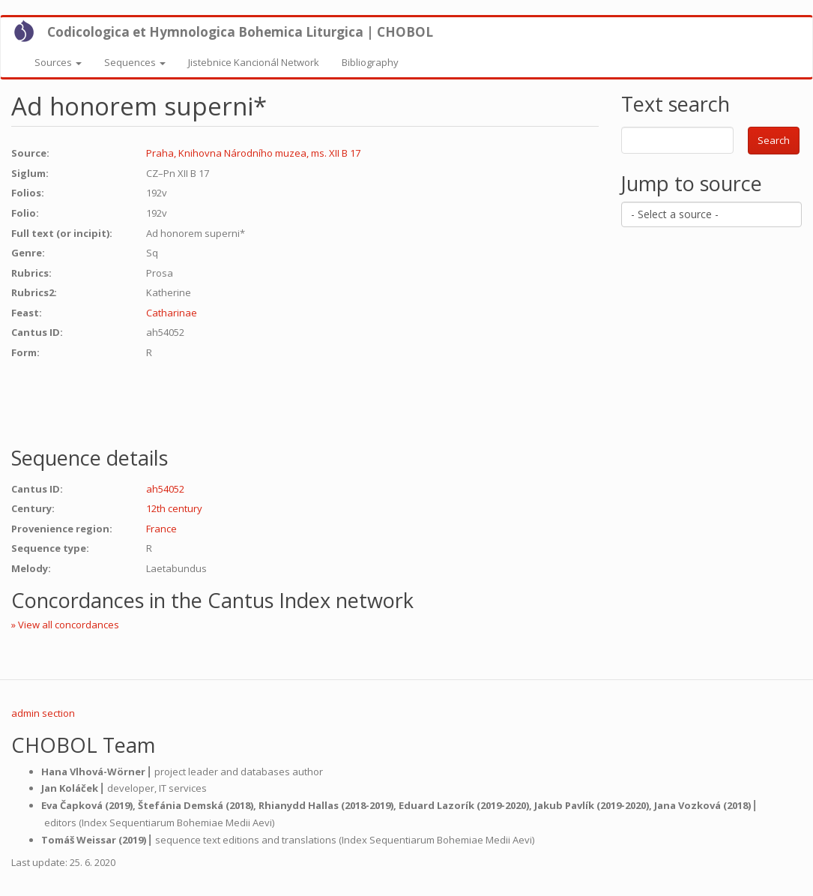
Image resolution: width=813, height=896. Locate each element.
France (161, 528)
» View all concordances (65, 624)
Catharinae (171, 312)
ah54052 (165, 489)
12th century (174, 508)
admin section (43, 713)
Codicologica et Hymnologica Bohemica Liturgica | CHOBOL (240, 31)
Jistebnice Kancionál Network (253, 62)
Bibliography (370, 62)
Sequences (135, 62)
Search (774, 140)
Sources (58, 62)
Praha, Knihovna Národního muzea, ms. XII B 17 (253, 153)
